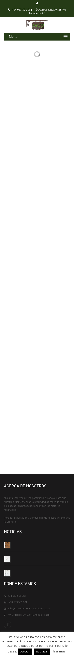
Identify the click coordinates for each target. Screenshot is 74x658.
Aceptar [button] (25, 651)
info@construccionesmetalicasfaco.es (29, 608)
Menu (13, 36)
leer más (59, 651)
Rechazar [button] (42, 651)
